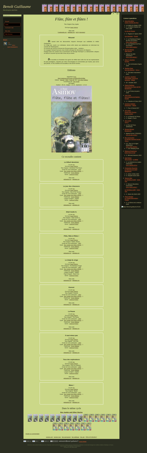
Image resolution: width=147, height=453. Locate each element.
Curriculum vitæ (9, 27)
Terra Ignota (128, 159)
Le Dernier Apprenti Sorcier (132, 139)
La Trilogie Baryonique (131, 198)
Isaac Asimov (74, 27)
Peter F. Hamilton (130, 60)
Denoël (62, 80)
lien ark (82, 437)
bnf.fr (77, 32)
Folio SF (71, 80)
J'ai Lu (137, 70)
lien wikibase (75, 437)
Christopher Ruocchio (131, 168)
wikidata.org (71, 32)
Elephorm (72, 446)
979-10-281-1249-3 (131, 135)
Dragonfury (128, 105)
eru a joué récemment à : (10, 47)
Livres (6, 24)
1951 (79, 219)
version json (57, 437)
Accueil (7, 21)
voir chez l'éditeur (83, 80)
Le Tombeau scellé (130, 190)
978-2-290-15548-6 (131, 147)
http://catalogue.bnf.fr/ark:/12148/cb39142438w (71, 78)
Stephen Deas (129, 68)
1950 (79, 193)
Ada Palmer (128, 158)
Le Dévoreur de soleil (131, 169)
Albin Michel (128, 51)
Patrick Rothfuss (129, 85)
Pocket (136, 36)
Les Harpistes (129, 36)
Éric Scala (76, 81)
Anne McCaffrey (129, 21)
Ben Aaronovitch (129, 138)
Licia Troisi (128, 95)
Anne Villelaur (75, 173)
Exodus (127, 61)
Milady (133, 80)
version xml (49, 437)
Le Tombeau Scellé (130, 180)
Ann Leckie (128, 121)
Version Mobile (82, 441)
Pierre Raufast (129, 196)
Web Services (8, 34)
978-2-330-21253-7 (131, 187)
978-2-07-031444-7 (91, 437)
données (82, 32)
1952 (79, 295)
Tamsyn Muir (128, 178)
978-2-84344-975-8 (131, 165)
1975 (79, 169)
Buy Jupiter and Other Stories (72, 171)
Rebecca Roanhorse (131, 151)
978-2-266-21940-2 (131, 42)
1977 (79, 392)
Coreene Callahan (130, 104)
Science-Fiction (73, 174)
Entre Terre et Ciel (130, 153)
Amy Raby (128, 110)
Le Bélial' (135, 159)
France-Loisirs (129, 114)
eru (75, 76)
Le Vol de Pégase (130, 31)
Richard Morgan (129, 129)
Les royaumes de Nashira (132, 97)
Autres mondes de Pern (131, 22)
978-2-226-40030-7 (131, 57)
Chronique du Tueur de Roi (132, 87)
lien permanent (66, 437)
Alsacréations (77, 446)
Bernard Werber (129, 49)
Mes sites (7, 31)
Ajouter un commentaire (32, 434)
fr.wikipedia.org (62, 32)
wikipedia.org (67, 179)
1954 (79, 319)
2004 (66, 80)
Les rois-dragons (129, 70)
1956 (79, 367)
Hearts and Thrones (130, 112)
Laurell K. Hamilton (130, 77)
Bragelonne (128, 88)
